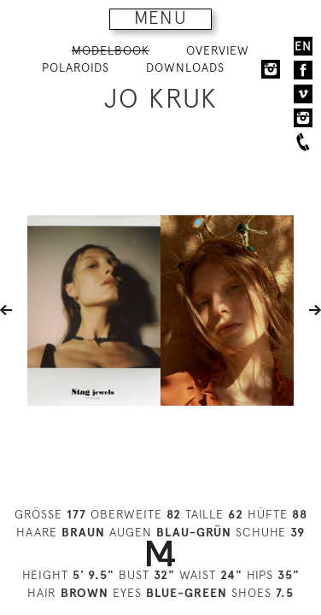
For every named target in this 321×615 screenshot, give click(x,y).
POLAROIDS (75, 67)
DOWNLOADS (185, 67)
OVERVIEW (217, 50)
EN (303, 46)
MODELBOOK (110, 50)
